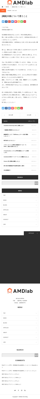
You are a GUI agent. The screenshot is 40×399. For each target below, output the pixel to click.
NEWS (3, 10)
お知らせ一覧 (31, 121)
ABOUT (5, 214)
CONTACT (5, 219)
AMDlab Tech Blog (23, 396)
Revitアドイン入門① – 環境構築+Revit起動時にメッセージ (16, 365)
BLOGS (5, 205)
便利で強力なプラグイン (8, 374)
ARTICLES (5, 209)
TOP (4, 195)
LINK (4, 224)
